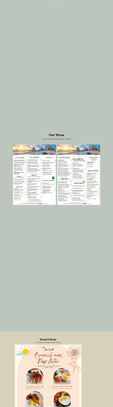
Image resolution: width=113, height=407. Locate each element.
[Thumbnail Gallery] (34, 174)
